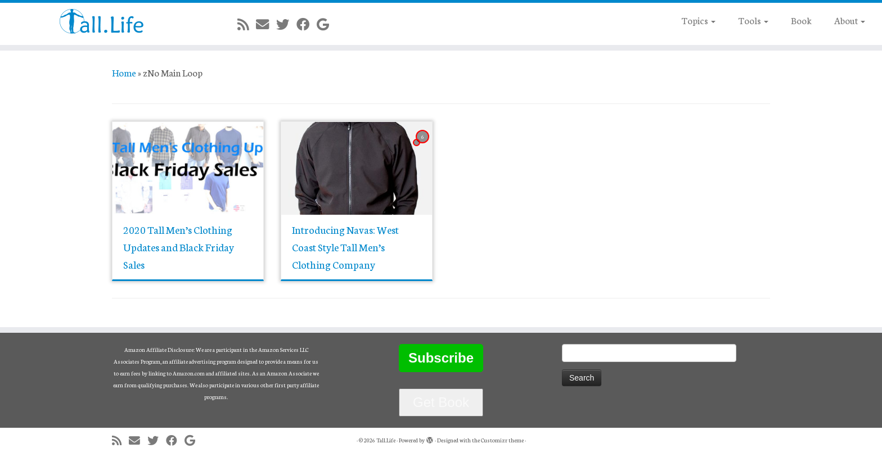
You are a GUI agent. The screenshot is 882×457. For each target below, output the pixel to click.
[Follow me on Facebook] (306, 24)
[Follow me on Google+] (326, 24)
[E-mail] (266, 24)
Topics (698, 19)
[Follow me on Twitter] (286, 24)
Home (124, 72)
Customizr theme (502, 440)
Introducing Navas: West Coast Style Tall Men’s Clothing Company (345, 247)
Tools (753, 19)
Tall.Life (385, 440)
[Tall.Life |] (102, 21)
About (849, 19)
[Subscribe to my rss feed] (246, 24)
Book (801, 19)
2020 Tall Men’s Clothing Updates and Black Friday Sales (178, 247)
